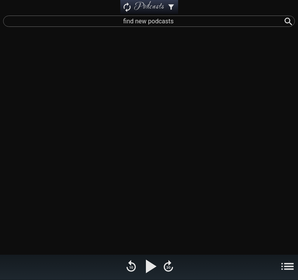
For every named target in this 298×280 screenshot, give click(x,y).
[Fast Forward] (168, 267)
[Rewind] (131, 267)
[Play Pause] (149, 267)
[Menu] (287, 267)
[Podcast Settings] (171, 7)
